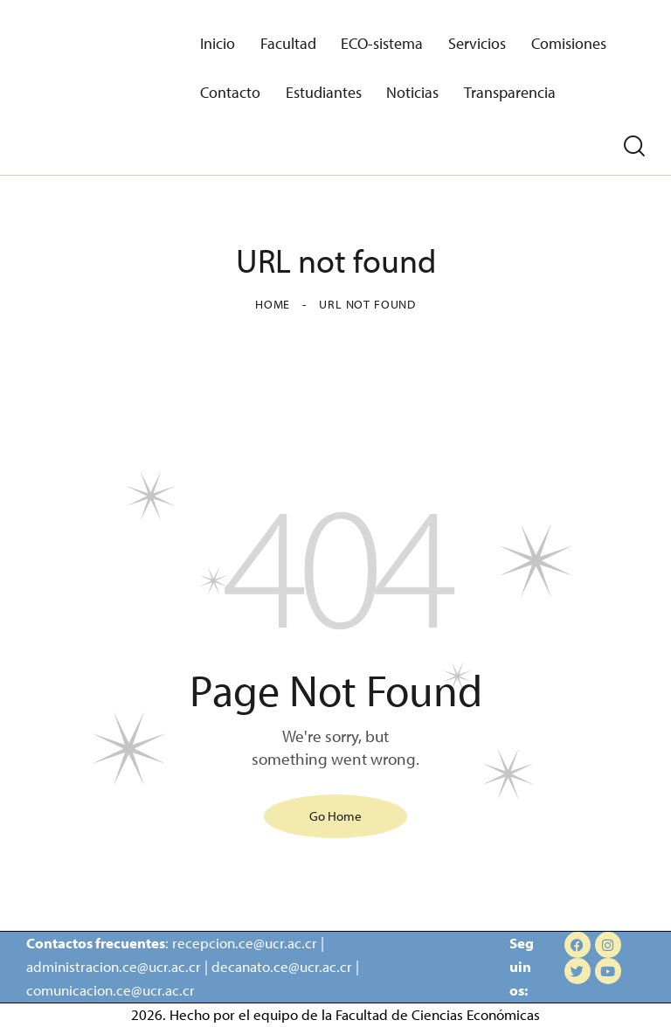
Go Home (335, 815)
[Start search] (634, 146)
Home (272, 304)
